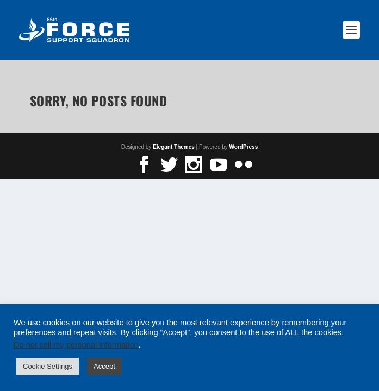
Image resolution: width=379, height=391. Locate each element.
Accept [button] (104, 366)
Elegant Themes (174, 147)
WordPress (243, 147)
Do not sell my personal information (76, 344)
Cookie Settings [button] (47, 366)
